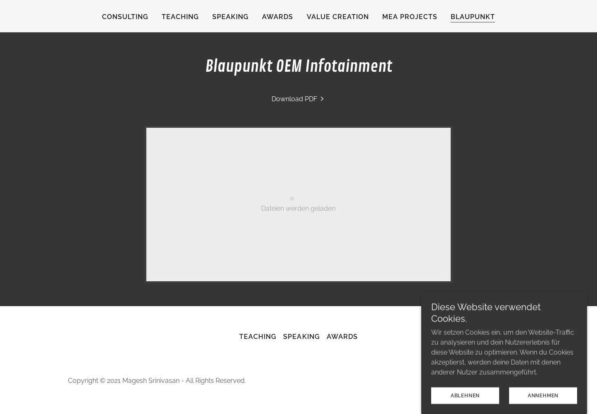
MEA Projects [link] (409, 17)
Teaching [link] (180, 17)
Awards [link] (277, 17)
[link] (298, 99)
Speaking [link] (230, 17)
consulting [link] (125, 17)
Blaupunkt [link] (473, 17)
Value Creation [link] (338, 17)
